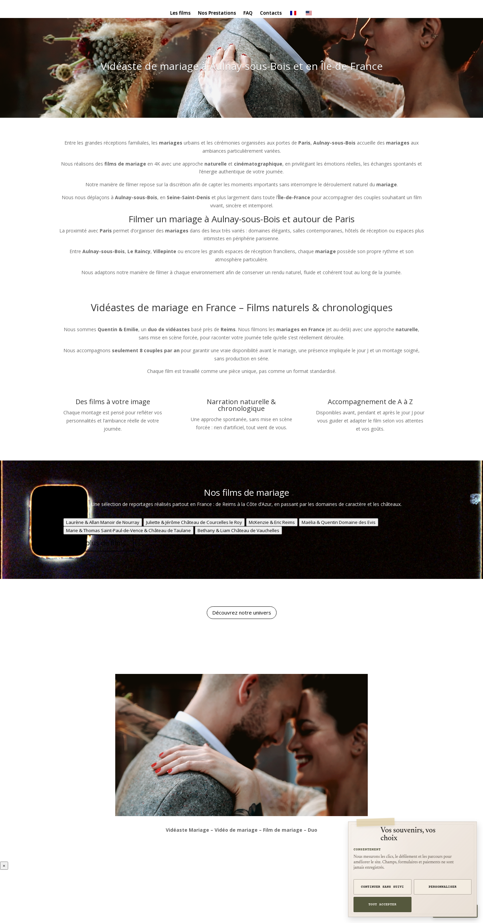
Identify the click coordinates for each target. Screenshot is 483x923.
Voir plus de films (98, 542)
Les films (180, 13)
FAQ (248, 13)
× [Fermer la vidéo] (4, 866)
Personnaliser (443, 887)
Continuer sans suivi (382, 887)
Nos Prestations (217, 13)
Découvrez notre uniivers (241, 612)
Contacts (271, 13)
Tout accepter (382, 904)
